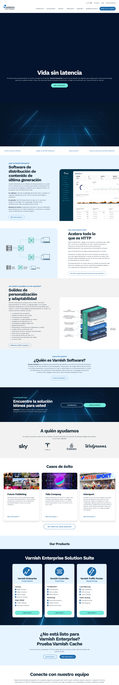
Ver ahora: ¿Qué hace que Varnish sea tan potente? (86, 273)
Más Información (59, 85)
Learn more (26, 613)
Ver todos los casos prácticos (59, 527)
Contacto (96, 3)
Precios (60, 8)
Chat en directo (94, 405)
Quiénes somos (91, 8)
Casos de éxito (73, 151)
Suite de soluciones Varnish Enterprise (102, 151)
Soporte (79, 8)
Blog (102, 3)
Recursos (70, 8)
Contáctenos (71, 405)
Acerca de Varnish (59, 378)
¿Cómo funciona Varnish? (12, 151)
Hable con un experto (108, 8)
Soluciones (51, 8)
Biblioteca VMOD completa (19, 345)
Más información (16, 217)
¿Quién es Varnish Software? (45, 151)
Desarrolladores (111, 3)
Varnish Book (49, 657)
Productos (39, 8)
